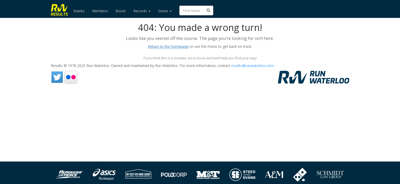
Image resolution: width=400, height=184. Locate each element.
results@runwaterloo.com (252, 65)
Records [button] (142, 10)
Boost (121, 10)
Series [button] (165, 10)
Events (78, 10)
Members (100, 10)
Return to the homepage (168, 46)
